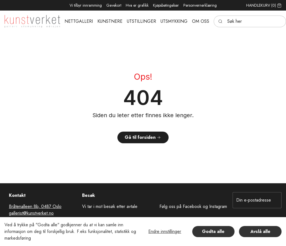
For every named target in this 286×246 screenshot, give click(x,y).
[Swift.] (32, 21)
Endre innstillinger (164, 231)
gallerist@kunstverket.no (31, 213)
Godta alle (213, 231)
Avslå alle (260, 231)
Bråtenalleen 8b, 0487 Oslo (35, 206)
